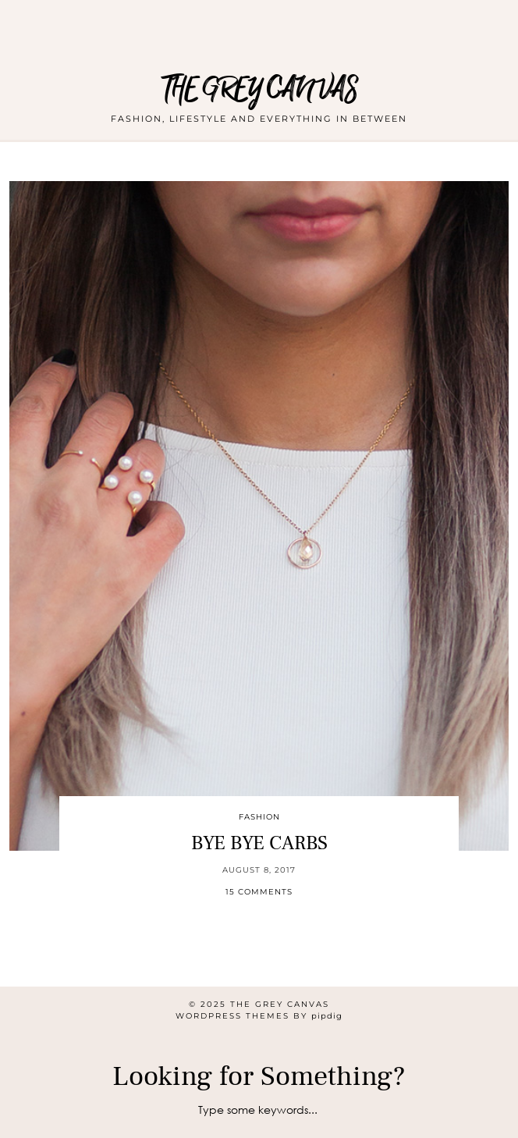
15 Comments (259, 892)
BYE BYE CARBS (259, 842)
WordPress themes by (259, 1016)
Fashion (259, 817)
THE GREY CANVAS (259, 89)
